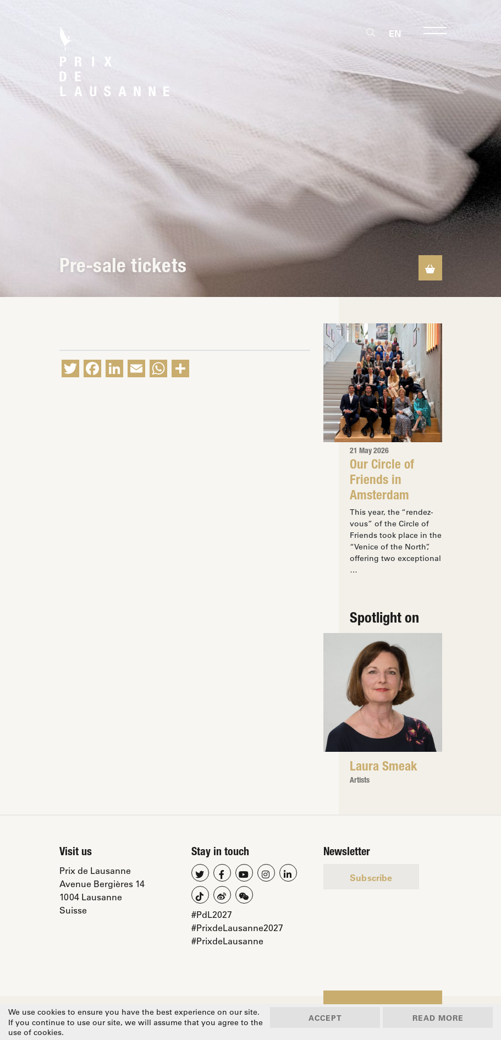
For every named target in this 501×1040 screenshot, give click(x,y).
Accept (325, 1018)
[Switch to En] (395, 33)
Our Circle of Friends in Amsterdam (382, 481)
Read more (438, 1018)
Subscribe (371, 877)
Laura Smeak (383, 767)
